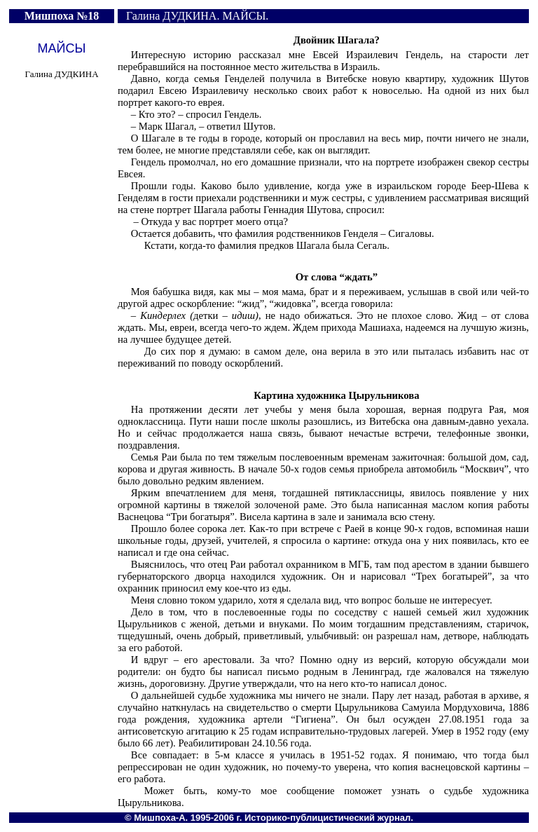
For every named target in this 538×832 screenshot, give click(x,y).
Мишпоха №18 (62, 16)
